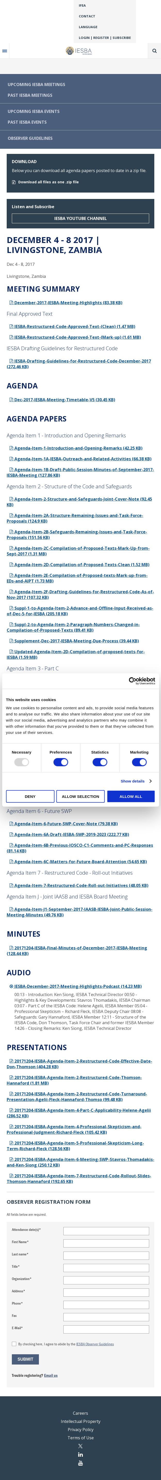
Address (17, 1290)
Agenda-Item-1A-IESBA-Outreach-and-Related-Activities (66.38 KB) (80, 459)
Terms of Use (80, 1438)
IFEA (82, 5)
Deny (30, 796)
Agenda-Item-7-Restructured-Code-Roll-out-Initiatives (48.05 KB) (78, 885)
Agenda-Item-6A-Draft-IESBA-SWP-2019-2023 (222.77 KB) (69, 834)
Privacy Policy (81, 1429)
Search (154, 51)
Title (15, 1266)
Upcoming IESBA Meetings (36, 84)
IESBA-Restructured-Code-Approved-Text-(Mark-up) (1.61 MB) (75, 337)
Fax (14, 1315)
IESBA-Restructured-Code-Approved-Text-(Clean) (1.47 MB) (72, 326)
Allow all (131, 796)
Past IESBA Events (27, 122)
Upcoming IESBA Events (34, 111)
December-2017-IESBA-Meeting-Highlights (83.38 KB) (65, 302)
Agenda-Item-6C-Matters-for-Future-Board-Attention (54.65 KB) (78, 861)
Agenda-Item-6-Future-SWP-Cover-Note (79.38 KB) (63, 824)
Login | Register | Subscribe (105, 37)
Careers (80, 1413)
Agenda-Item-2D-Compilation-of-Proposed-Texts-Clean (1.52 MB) (79, 564)
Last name (19, 1254)
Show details (133, 781)
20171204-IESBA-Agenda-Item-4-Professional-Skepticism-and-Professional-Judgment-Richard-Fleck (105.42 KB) (74, 1129)
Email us (51, 1375)
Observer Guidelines (30, 138)
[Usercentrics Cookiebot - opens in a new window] (132, 681)
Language (88, 27)
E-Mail (16, 1327)
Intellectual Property (80, 1421)
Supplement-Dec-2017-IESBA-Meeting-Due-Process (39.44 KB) (74, 641)
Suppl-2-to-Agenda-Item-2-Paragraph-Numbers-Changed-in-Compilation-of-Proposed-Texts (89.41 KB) (73, 627)
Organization (21, 1278)
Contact (87, 16)
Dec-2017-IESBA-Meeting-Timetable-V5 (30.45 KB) (62, 400)
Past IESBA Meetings (30, 95)
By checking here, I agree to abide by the (66, 1343)
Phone (16, 1303)
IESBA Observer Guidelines (95, 1343)
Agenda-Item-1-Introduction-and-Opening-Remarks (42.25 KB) (75, 448)
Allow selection (80, 796)
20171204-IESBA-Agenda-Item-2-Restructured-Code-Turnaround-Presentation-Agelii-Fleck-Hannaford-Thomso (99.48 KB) (77, 1096)
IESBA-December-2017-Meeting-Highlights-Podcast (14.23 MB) (75, 986)
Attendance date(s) (25, 1229)
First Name (19, 1241)
